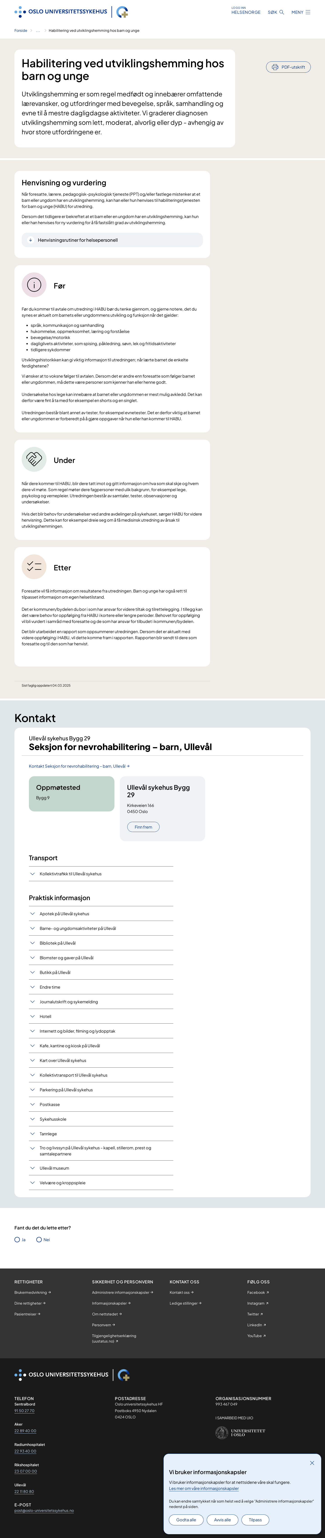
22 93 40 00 (25, 1451)
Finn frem (143, 827)
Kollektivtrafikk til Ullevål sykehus (71, 874)
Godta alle (186, 1519)
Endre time (50, 987)
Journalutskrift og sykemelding (69, 1002)
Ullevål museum (54, 1168)
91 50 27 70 (24, 1410)
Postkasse (50, 1104)
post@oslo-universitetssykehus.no (44, 1510)
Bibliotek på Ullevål (58, 943)
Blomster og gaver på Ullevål (66, 958)
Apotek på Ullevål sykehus (64, 914)
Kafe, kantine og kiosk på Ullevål (70, 1046)
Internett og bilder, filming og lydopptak (77, 1031)
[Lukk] (312, 1462)
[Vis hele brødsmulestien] (38, 30)
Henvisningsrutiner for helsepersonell (78, 240)
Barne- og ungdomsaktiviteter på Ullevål (78, 928)
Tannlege (48, 1134)
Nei (47, 1240)
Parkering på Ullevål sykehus (66, 1090)
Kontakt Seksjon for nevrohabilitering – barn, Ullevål (77, 766)
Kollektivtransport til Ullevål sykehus (73, 1075)
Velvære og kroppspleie (63, 1183)
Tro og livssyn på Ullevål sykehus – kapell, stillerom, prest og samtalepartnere (95, 1151)
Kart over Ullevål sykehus (63, 1060)
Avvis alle (222, 1519)
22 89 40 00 (25, 1430)
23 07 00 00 (25, 1471)
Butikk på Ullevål (55, 972)
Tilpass (255, 1519)
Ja (24, 1240)
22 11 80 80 (24, 1491)
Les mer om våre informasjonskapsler (204, 1488)
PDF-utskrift (293, 54)
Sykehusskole (53, 1119)
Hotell (45, 1016)
